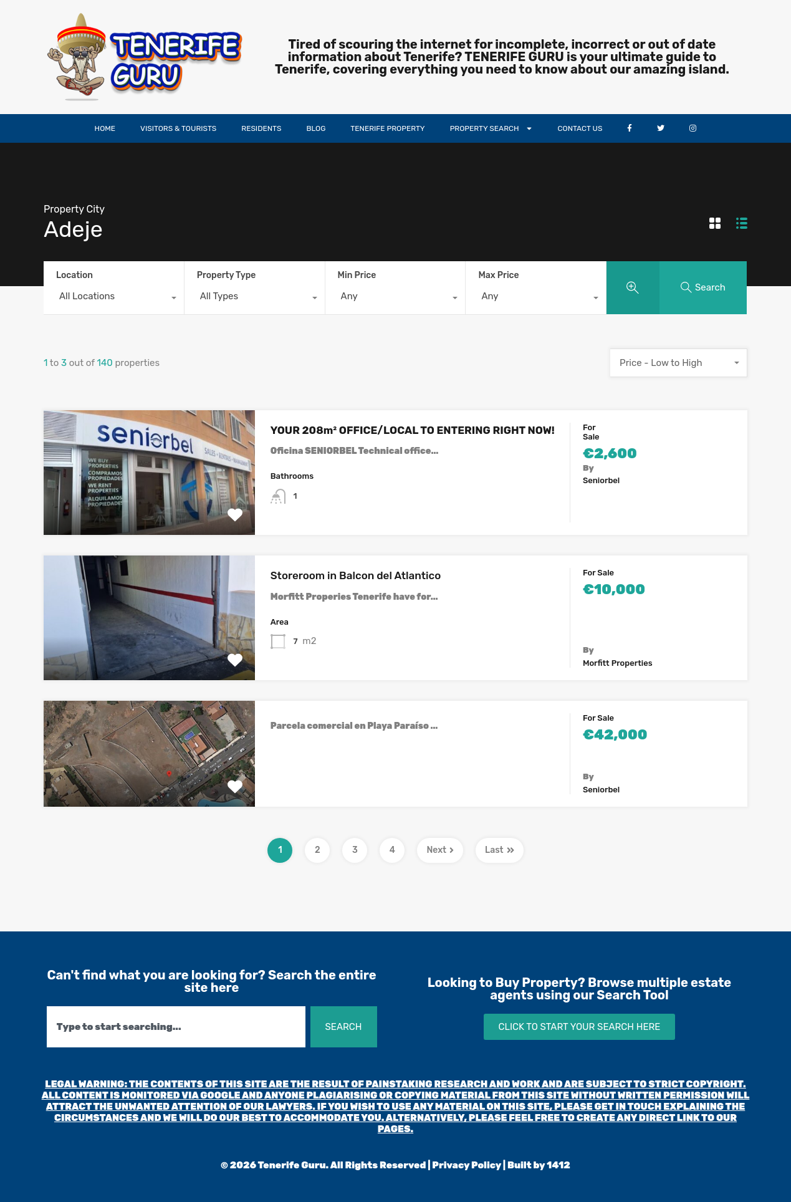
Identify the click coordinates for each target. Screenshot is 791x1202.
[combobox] (114, 299)
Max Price (498, 275)
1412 (558, 1165)
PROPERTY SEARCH (491, 128)
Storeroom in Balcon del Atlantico (356, 575)
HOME (105, 128)
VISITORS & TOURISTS (178, 128)
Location (74, 275)
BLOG (315, 128)
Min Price (357, 275)
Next (440, 850)
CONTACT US (580, 128)
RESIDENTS (261, 128)
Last (499, 850)
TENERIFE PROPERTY (387, 128)
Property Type (226, 275)
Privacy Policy (466, 1165)
